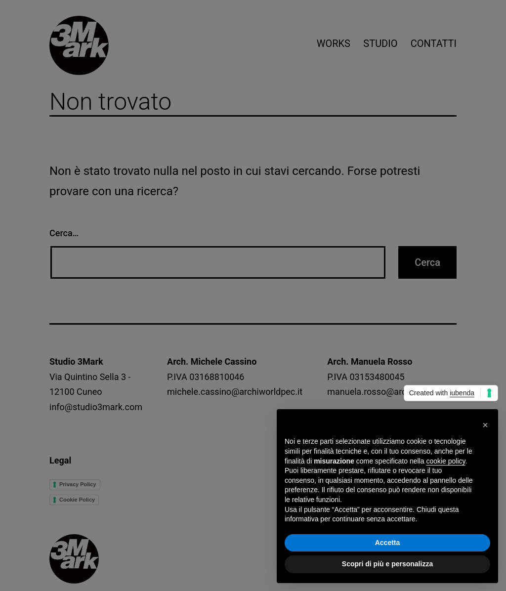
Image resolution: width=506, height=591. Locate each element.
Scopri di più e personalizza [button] (387, 564)
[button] (485, 425)
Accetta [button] (387, 543)
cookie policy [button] (445, 461)
